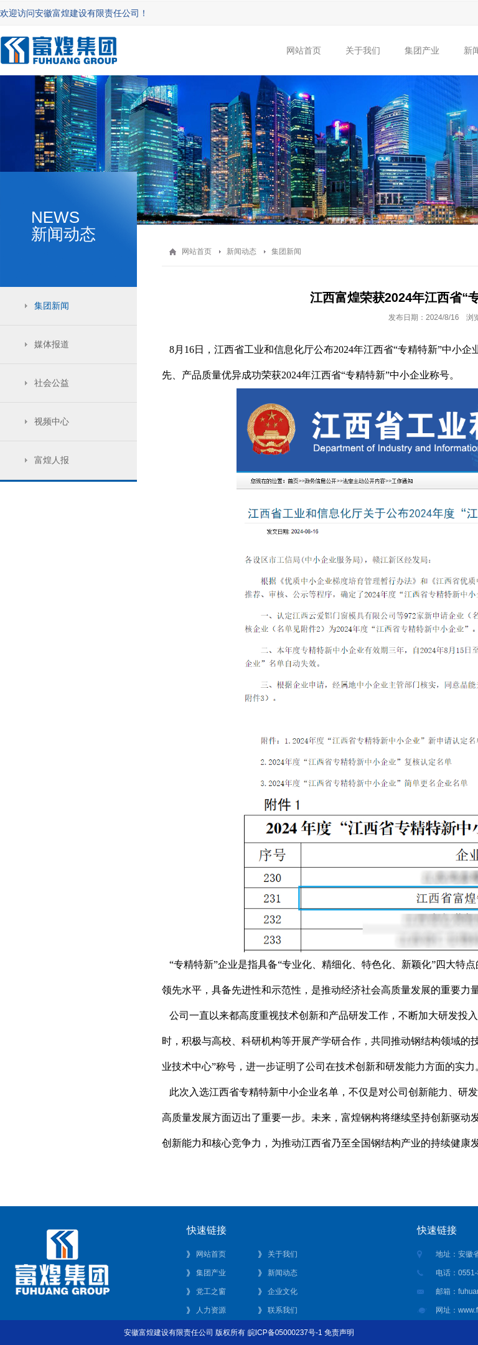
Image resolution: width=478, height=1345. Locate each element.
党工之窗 (211, 1291)
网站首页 (303, 60)
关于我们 (362, 60)
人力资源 (211, 1310)
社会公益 (51, 383)
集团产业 (421, 60)
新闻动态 (241, 251)
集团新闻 (51, 306)
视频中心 (51, 421)
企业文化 (283, 1291)
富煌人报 (51, 460)
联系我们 (283, 1310)
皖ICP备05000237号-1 (285, 1332)
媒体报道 (51, 344)
